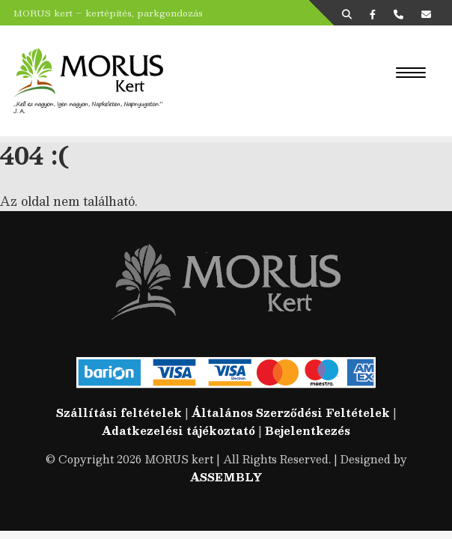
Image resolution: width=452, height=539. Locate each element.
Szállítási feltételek (119, 412)
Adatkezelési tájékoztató (178, 430)
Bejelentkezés (307, 430)
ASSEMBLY (226, 477)
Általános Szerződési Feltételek (291, 412)
